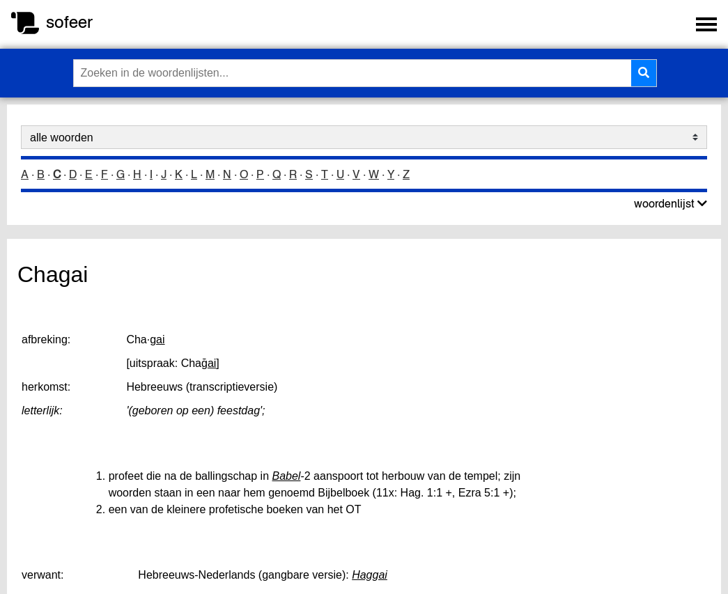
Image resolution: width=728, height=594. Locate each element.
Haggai (369, 575)
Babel (286, 476)
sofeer (69, 21)
